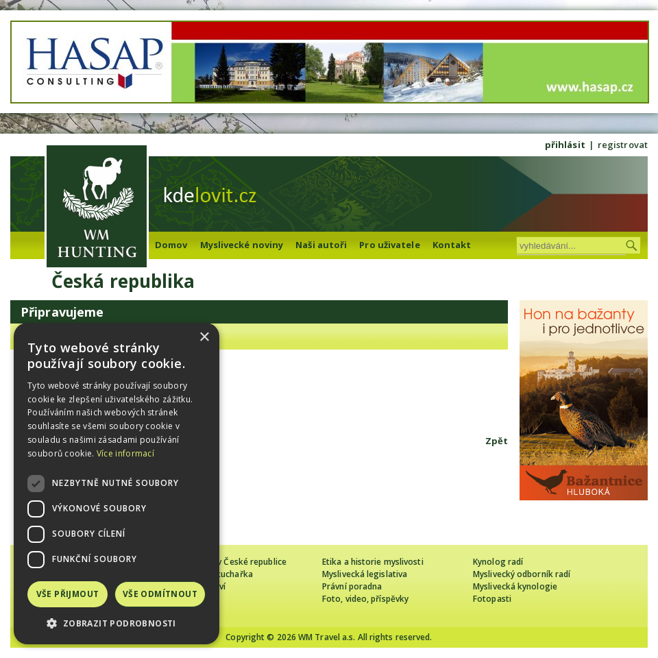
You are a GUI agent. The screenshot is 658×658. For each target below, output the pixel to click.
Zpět (496, 441)
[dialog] (116, 483)
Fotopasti (492, 599)
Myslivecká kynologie (515, 586)
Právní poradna (352, 586)
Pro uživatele (389, 245)
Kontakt (452, 245)
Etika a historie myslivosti (373, 562)
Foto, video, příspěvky (365, 599)
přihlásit (565, 144)
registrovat (623, 144)
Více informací (125, 453)
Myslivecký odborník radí (521, 574)
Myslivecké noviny (242, 245)
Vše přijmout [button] (67, 594)
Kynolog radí (498, 562)
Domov (171, 245)
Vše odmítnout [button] (160, 594)
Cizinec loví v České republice (229, 562)
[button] (116, 623)
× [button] (204, 337)
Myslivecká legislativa (364, 574)
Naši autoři (321, 245)
